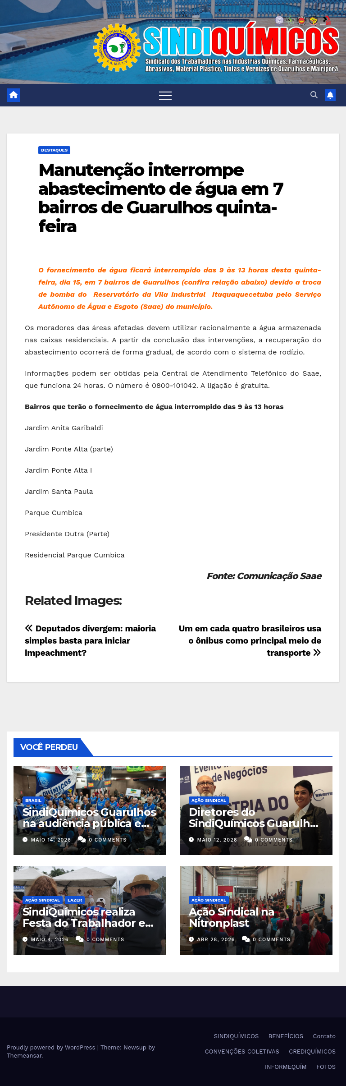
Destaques (54, 149)
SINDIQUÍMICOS (236, 1036)
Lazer (75, 899)
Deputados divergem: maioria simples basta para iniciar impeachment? (90, 640)
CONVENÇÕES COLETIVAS (242, 1051)
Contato (324, 1036)
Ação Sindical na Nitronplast (231, 917)
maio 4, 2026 (50, 940)
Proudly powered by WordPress (52, 1047)
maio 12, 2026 (217, 840)
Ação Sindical (208, 800)
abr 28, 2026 (216, 940)
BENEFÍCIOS (286, 1036)
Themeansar (24, 1055)
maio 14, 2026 (51, 840)
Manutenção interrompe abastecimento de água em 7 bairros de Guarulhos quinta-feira (160, 198)
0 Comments (108, 840)
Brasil (33, 800)
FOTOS (326, 1066)
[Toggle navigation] (165, 95)
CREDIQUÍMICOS (312, 1051)
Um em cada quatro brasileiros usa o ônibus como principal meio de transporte (250, 640)
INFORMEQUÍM (286, 1066)
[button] (314, 95)
